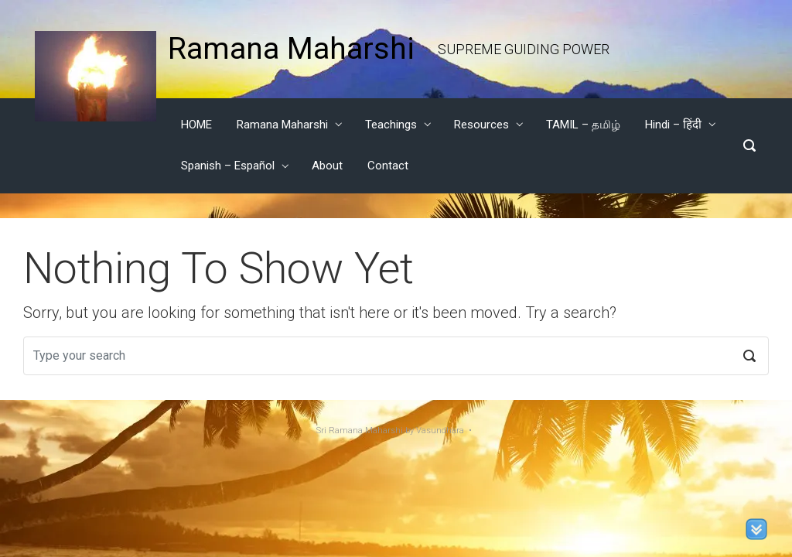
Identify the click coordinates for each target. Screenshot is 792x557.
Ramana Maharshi (291, 49)
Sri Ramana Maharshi (359, 430)
